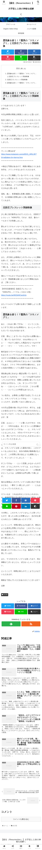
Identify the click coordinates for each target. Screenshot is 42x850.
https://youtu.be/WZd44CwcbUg (13, 295)
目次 (18, 68)
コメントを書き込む (21, 819)
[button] (38, 444)
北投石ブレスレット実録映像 (17, 79)
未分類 (5, 594)
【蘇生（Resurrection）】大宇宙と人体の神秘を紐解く (21, 8)
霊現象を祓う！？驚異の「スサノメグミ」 (22, 83)
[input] (21, 444)
